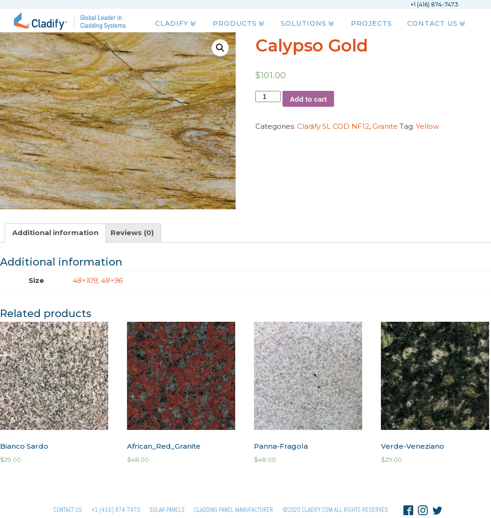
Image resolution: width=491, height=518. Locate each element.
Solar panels (167, 510)
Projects (371, 24)
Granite (385, 126)
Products (239, 24)
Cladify (176, 24)
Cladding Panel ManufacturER (233, 510)
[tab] (55, 233)
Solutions (308, 24)
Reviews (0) (132, 232)
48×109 (84, 280)
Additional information (55, 232)
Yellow (427, 126)
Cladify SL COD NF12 (333, 126)
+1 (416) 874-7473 (115, 510)
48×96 (111, 280)
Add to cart (308, 99)
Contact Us (437, 24)
